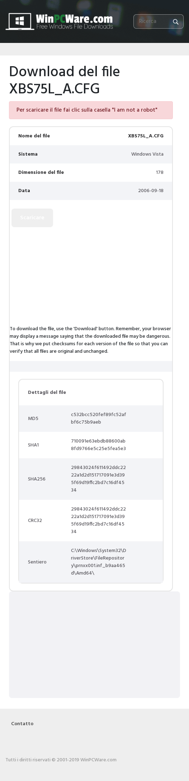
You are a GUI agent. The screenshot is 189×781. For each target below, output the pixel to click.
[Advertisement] (55, 277)
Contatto (22, 724)
